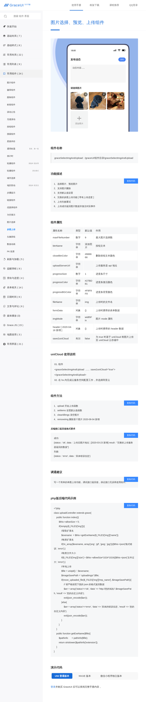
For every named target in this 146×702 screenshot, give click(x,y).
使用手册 (76, 5)
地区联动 (23, 185)
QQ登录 (133, 5)
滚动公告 (11, 112)
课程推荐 (114, 5)
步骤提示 (11, 193)
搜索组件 (11, 134)
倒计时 (10, 156)
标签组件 (11, 104)
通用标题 (23, 148)
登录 (53, 686)
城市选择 (11, 178)
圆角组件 (11, 97)
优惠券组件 (12, 207)
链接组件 (11, 200)
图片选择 (11, 222)
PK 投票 (11, 251)
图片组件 (11, 82)
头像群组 (11, 237)
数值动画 (11, 244)
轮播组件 (23, 163)
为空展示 (11, 215)
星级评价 (11, 141)
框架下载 (94, 5)
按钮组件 (11, 126)
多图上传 (11, 229)
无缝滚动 (11, 119)
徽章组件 (11, 90)
